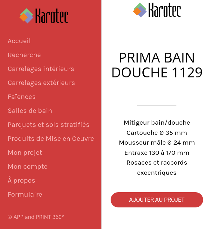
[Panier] (201, 10)
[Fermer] (112, 10)
